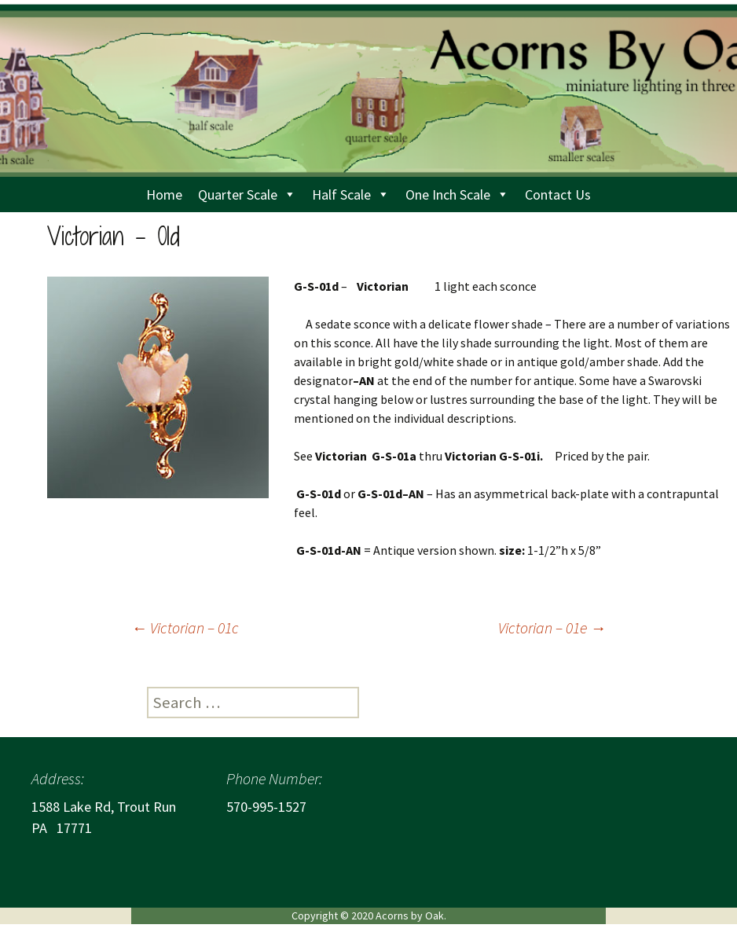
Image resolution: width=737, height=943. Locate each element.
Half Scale (351, 194)
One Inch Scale (457, 194)
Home (164, 194)
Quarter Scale (247, 194)
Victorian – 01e (552, 627)
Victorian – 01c (185, 627)
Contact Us (558, 194)
